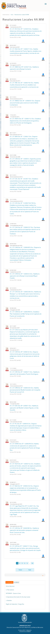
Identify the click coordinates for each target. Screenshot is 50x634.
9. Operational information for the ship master (18, 597)
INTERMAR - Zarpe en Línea (13, 593)
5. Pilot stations (10, 590)
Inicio (12, 14)
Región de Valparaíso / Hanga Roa (15, 604)
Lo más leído (9, 582)
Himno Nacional (10, 586)
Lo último (16, 582)
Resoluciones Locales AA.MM (22, 14)
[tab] (25, 575)
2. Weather (9, 600)
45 (32, 563)
